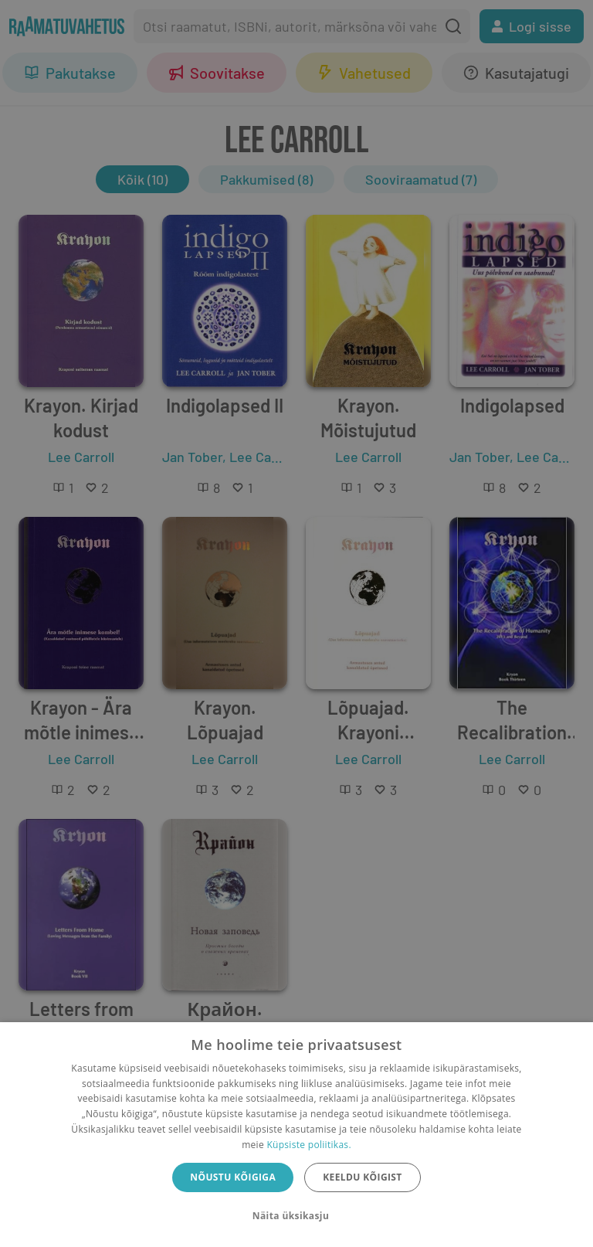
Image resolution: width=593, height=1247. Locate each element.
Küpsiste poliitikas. (308, 1144)
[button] (296, 1216)
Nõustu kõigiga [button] (233, 1177)
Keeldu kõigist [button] (362, 1177)
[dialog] (296, 1134)
